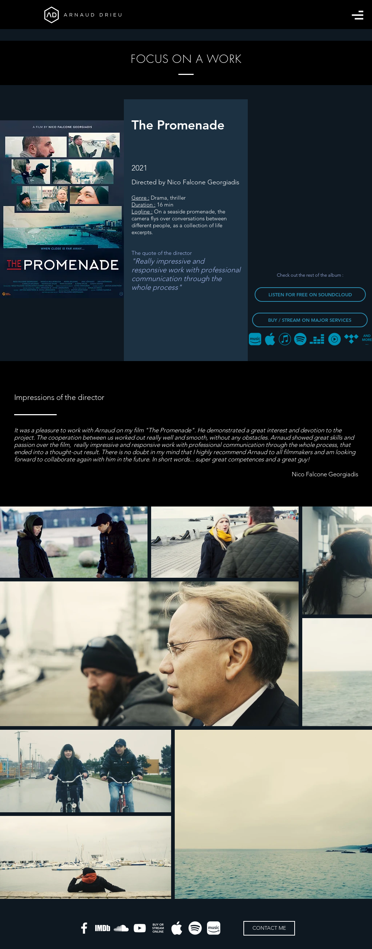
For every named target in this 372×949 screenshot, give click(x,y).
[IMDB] (102, 928)
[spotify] (195, 928)
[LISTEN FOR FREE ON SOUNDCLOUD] (310, 294)
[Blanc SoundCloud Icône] (121, 928)
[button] (357, 15)
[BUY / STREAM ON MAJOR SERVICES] (310, 320)
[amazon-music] (213, 928)
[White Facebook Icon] (84, 928)
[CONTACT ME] (269, 928)
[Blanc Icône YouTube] (139, 928)
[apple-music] (176, 928)
